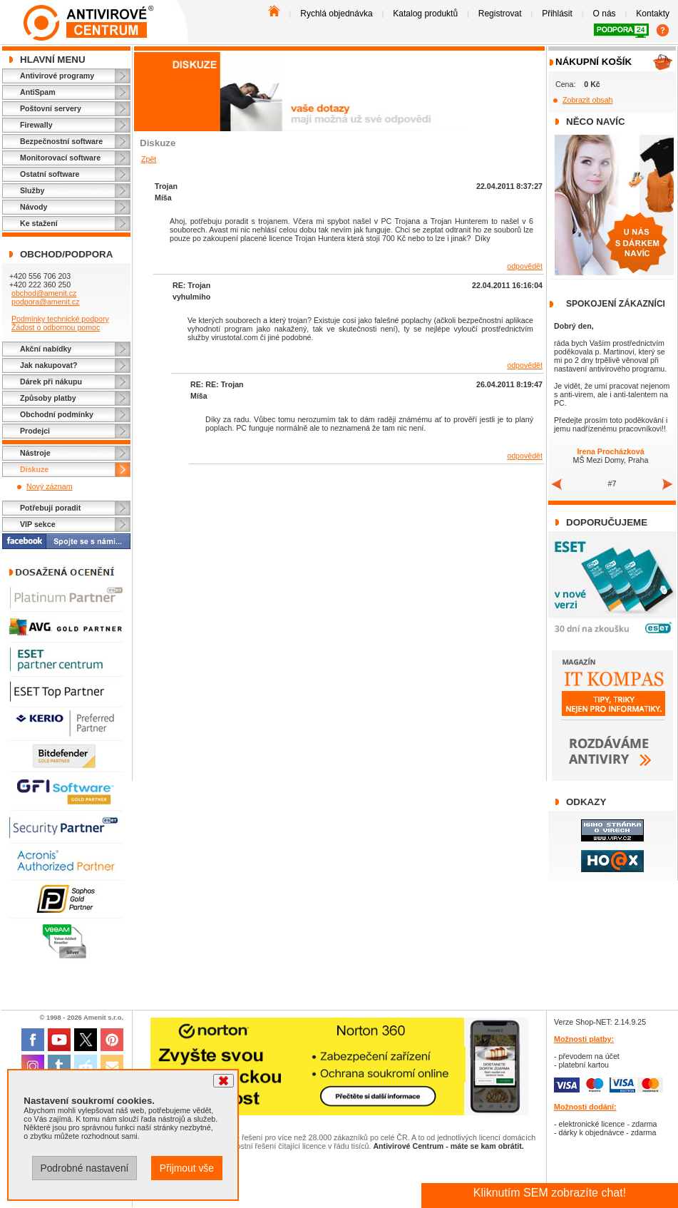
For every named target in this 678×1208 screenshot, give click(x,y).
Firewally (36, 125)
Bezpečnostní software (61, 141)
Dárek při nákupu (51, 381)
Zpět (148, 159)
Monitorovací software (60, 157)
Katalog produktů (425, 14)
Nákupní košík (593, 61)
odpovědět (525, 266)
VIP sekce (38, 524)
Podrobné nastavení (84, 1168)
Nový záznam (49, 486)
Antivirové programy (57, 75)
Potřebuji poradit (50, 507)
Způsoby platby (48, 398)
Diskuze (34, 469)
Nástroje (35, 453)
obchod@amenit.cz (43, 293)
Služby (32, 190)
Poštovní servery (50, 108)
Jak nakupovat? (49, 365)
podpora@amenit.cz (45, 301)
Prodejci (35, 430)
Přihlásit (557, 14)
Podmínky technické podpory (60, 318)
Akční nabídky (45, 348)
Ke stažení (39, 223)
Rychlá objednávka (336, 14)
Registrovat (500, 14)
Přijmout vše (187, 1168)
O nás (604, 14)
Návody (34, 207)
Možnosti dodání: (585, 1106)
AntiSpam (38, 92)
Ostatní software (50, 174)
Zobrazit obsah (588, 100)
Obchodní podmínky (56, 414)
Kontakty (652, 14)
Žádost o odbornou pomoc (55, 327)
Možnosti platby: (584, 1039)
